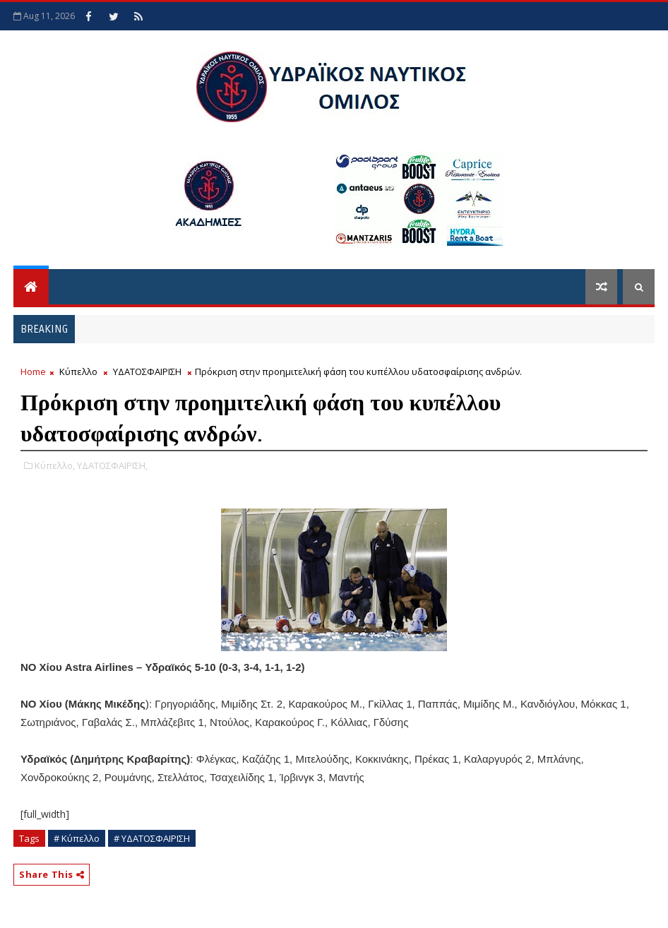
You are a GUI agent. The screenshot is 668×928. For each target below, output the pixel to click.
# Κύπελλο (77, 838)
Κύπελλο (78, 371)
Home (33, 371)
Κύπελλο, (55, 465)
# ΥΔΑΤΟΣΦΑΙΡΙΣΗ (152, 838)
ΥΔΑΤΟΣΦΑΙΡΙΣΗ (147, 371)
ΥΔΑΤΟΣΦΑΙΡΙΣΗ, (112, 465)
